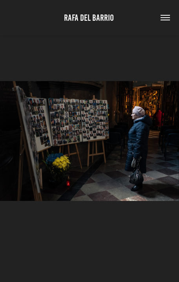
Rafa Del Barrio (89, 18)
